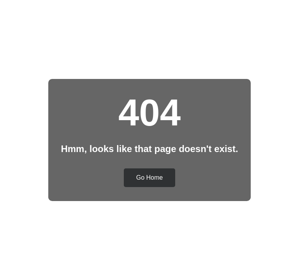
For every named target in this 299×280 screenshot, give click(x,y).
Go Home (149, 177)
